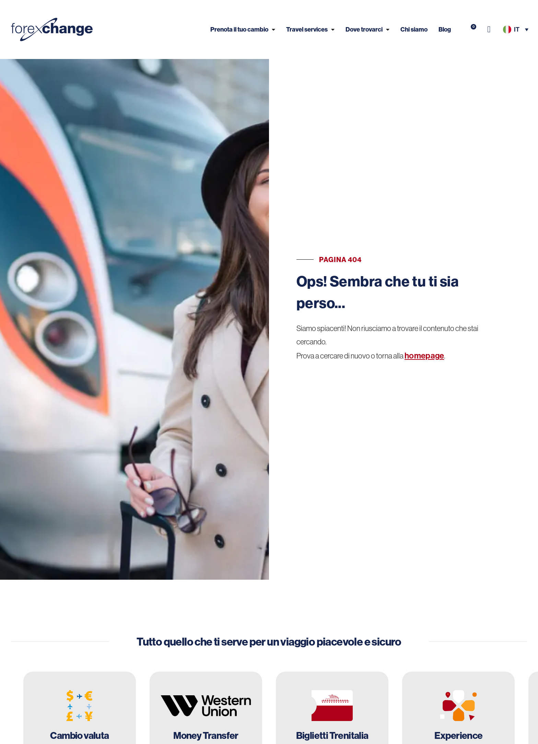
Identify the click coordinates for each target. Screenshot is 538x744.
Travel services (310, 29)
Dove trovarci (367, 29)
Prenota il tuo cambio (242, 29)
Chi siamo (414, 29)
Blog (444, 29)
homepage (424, 355)
